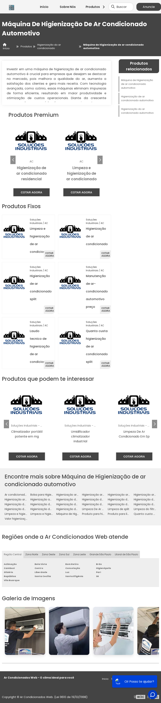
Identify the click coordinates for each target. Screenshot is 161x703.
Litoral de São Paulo (126, 554)
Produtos (96, 7)
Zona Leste (79, 554)
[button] (100, 160)
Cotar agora (31, 192)
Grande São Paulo (100, 554)
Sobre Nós (68, 7)
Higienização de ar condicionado (78, 499)
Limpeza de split (118, 509)
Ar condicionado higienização (24, 495)
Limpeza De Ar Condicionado (101, 509)
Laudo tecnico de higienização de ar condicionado (41, 346)
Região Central (13, 554)
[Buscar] (113, 6)
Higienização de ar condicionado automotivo (137, 98)
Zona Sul (64, 554)
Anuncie (149, 7)
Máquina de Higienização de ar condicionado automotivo (137, 84)
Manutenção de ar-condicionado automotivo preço (97, 291)
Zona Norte (31, 554)
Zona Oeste (48, 554)
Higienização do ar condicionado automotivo (137, 111)
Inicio (105, 679)
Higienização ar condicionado (76, 495)
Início (44, 7)
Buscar (121, 7)
